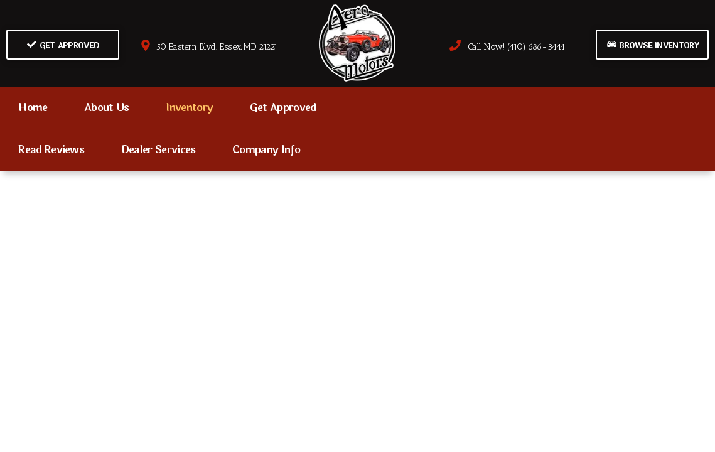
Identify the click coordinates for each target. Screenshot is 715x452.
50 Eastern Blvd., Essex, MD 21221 (208, 46)
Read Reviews (51, 149)
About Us (106, 107)
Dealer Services (158, 149)
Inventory (189, 107)
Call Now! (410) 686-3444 (507, 46)
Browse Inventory (653, 46)
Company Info (266, 149)
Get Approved (63, 46)
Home (32, 107)
